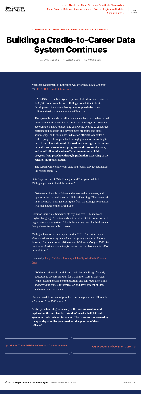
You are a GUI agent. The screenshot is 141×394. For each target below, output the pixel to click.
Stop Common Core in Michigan (17, 9)
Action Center (114, 13)
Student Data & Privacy (95, 30)
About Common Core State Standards (101, 5)
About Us (73, 5)
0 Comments (95, 60)
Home (63, 5)
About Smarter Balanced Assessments (68, 9)
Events (97, 9)
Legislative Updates (114, 9)
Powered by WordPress (67, 386)
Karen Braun (52, 60)
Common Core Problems (64, 30)
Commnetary (39, 30)
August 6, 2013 (73, 60)
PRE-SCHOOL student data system (56, 89)
